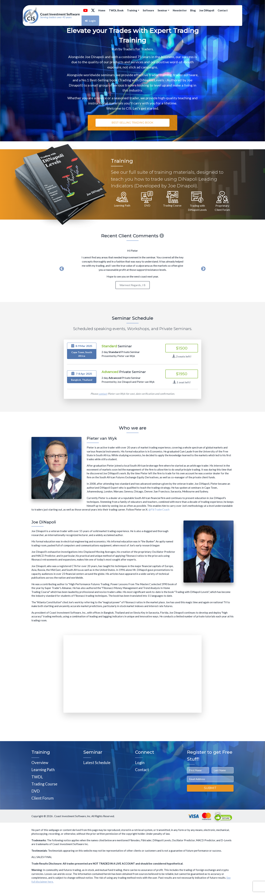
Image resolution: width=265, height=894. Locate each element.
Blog (193, 10)
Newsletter (180, 10)
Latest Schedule (96, 762)
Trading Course (44, 784)
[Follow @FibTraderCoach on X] (93, 10)
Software (148, 10)
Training (133, 10)
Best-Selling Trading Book (132, 122)
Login (90, 20)
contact (103, 393)
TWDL (37, 777)
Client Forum (42, 798)
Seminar (163, 10)
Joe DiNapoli (206, 10)
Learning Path (43, 769)
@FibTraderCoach (159, 509)
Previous (61, 268)
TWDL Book (116, 10)
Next (203, 268)
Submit (210, 788)
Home (101, 10)
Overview (39, 762)
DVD (35, 791)
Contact (223, 10)
